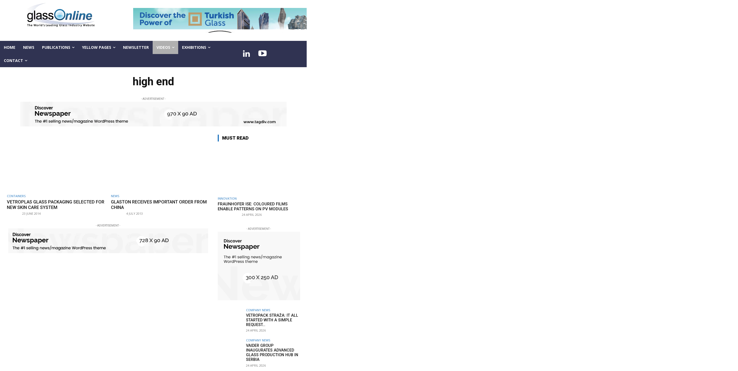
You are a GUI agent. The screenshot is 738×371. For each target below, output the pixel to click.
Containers (16, 195)
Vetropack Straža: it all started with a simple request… (270, 320)
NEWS (115, 195)
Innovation (227, 198)
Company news (258, 309)
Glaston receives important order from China (155, 204)
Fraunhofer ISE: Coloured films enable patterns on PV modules (253, 206)
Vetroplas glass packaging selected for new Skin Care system (53, 204)
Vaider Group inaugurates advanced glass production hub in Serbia (272, 350)
